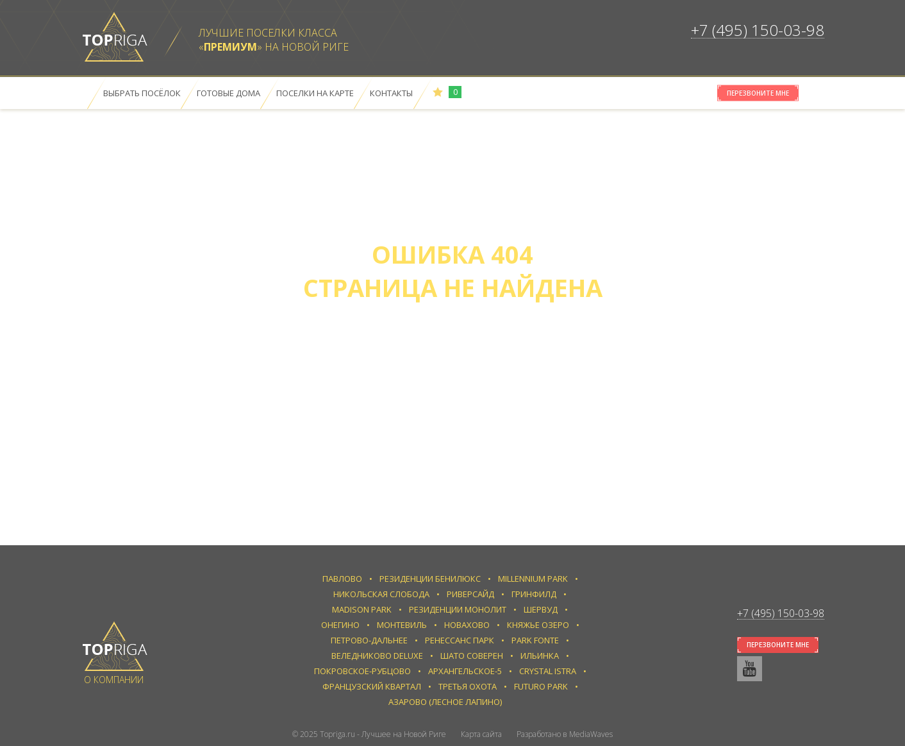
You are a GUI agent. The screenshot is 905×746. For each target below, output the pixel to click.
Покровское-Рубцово (362, 671)
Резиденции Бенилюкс (430, 578)
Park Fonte (535, 640)
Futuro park (541, 686)
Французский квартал (371, 686)
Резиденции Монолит (457, 609)
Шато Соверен (471, 655)
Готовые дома (228, 93)
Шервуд (541, 609)
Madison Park (362, 609)
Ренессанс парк (459, 640)
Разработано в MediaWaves (565, 734)
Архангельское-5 (465, 671)
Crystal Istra (547, 671)
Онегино (340, 625)
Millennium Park (533, 578)
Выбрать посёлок (142, 93)
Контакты (391, 93)
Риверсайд (470, 594)
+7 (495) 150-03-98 (757, 29)
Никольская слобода (381, 594)
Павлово (342, 578)
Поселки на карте (315, 93)
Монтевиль (402, 625)
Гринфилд (533, 594)
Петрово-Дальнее (369, 640)
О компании (114, 680)
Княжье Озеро (538, 625)
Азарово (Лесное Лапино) (445, 702)
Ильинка (539, 655)
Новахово (467, 625)
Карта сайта (481, 734)
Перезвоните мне (758, 93)
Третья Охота (467, 686)
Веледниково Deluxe (377, 655)
